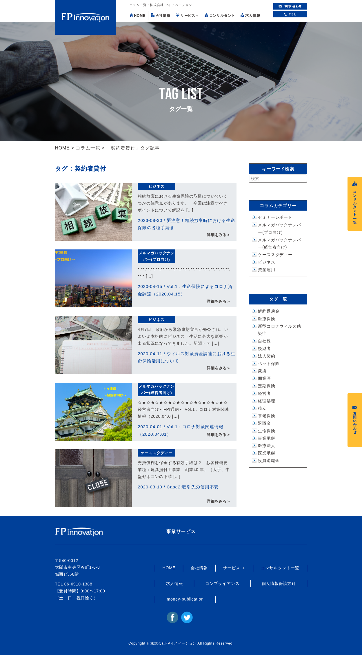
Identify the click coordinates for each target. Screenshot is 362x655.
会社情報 (160, 15)
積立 (262, 408)
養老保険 (266, 415)
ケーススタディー (156, 453)
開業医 (264, 378)
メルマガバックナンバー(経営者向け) (156, 389)
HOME (137, 15)
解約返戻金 (268, 311)
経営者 (264, 393)
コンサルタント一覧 (280, 567)
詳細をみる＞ (219, 235)
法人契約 (266, 356)
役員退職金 (268, 460)
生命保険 (266, 430)
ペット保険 (268, 363)
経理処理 (266, 401)
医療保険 (266, 318)
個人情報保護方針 (279, 583)
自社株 (264, 341)
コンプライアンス (222, 583)
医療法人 (266, 445)
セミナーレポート (275, 217)
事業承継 (266, 438)
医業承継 (266, 453)
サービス (187, 15)
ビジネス (156, 186)
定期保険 (266, 386)
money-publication (185, 599)
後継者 (264, 348)
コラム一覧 (88, 147)
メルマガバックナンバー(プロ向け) (156, 256)
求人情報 (250, 15)
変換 (262, 370)
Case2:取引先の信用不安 (193, 486)
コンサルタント (220, 15)
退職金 (264, 423)
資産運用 (266, 269)
